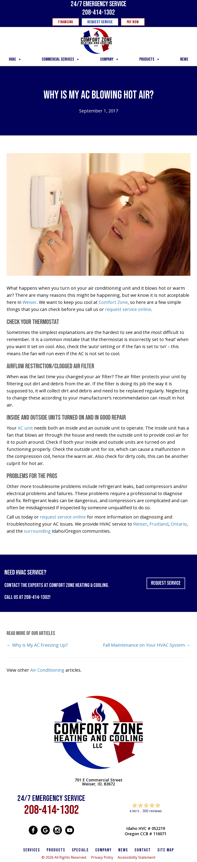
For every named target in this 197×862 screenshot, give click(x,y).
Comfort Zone (113, 302)
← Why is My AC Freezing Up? (37, 645)
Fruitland (158, 524)
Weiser (30, 302)
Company (109, 59)
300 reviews (152, 810)
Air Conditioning (47, 670)
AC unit (25, 428)
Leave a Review (145, 819)
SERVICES (31, 850)
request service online (128, 309)
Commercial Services (61, 59)
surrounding (37, 531)
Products (149, 59)
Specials (80, 850)
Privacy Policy (102, 857)
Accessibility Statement (136, 857)
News (184, 59)
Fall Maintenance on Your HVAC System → (146, 645)
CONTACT (143, 850)
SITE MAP (165, 850)
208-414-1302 (98, 12)
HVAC (15, 59)
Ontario (179, 524)
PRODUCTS (56, 850)
